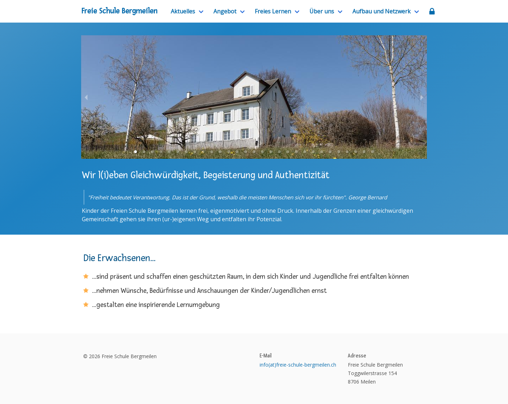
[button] (135, 151)
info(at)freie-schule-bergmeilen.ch (298, 364)
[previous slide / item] (86, 97)
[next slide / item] (422, 97)
